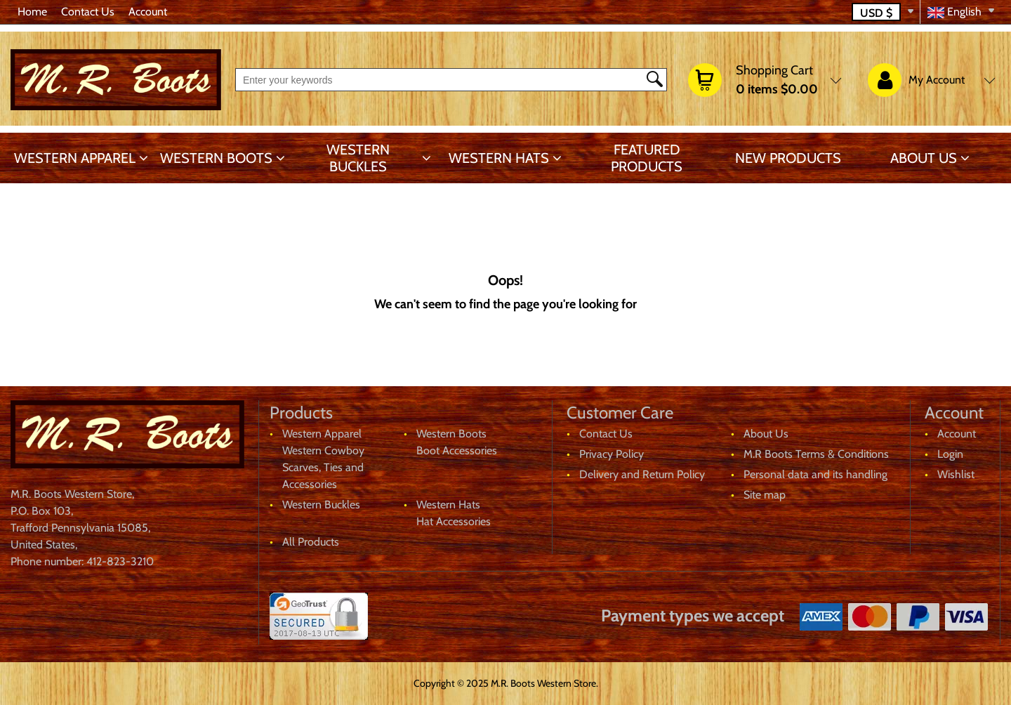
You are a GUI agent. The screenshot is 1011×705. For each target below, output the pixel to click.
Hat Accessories (453, 521)
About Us (923, 158)
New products (788, 158)
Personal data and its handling (815, 474)
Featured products (646, 158)
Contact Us (87, 11)
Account (147, 11)
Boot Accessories (456, 450)
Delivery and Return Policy (642, 474)
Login (950, 454)
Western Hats (499, 158)
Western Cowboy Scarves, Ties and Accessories (323, 467)
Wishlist (955, 474)
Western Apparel (75, 158)
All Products (310, 541)
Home (32, 11)
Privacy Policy (611, 454)
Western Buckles (358, 158)
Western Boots (216, 158)
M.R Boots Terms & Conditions (816, 454)
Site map (765, 494)
